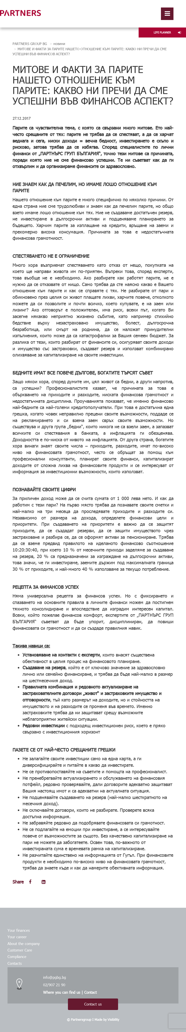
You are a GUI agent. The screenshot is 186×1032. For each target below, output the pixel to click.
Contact (90, 992)
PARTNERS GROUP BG (30, 43)
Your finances (19, 930)
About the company (24, 943)
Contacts (15, 963)
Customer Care (20, 950)
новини (59, 43)
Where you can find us (61, 992)
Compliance (17, 956)
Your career (17, 936)
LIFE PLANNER (167, 32)
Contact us (93, 1004)
